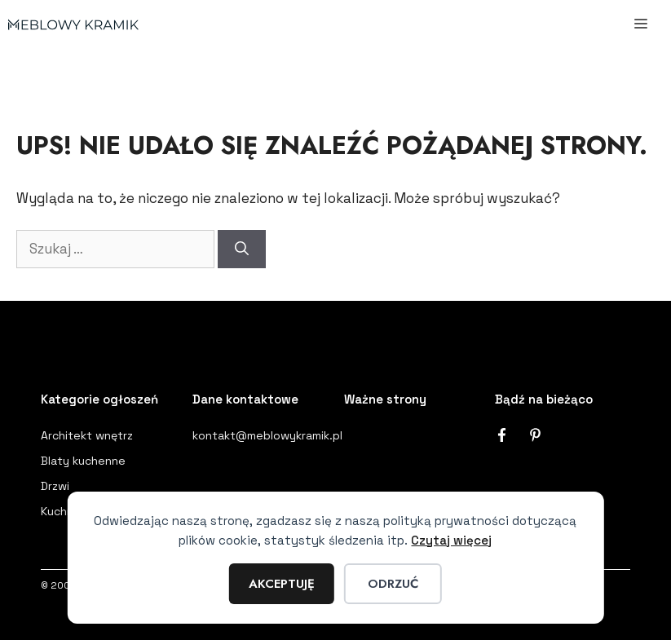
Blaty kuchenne (83, 460)
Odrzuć (393, 584)
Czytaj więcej (451, 540)
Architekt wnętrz (87, 435)
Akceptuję (282, 584)
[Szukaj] (242, 249)
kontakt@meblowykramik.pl (267, 435)
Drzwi (55, 486)
